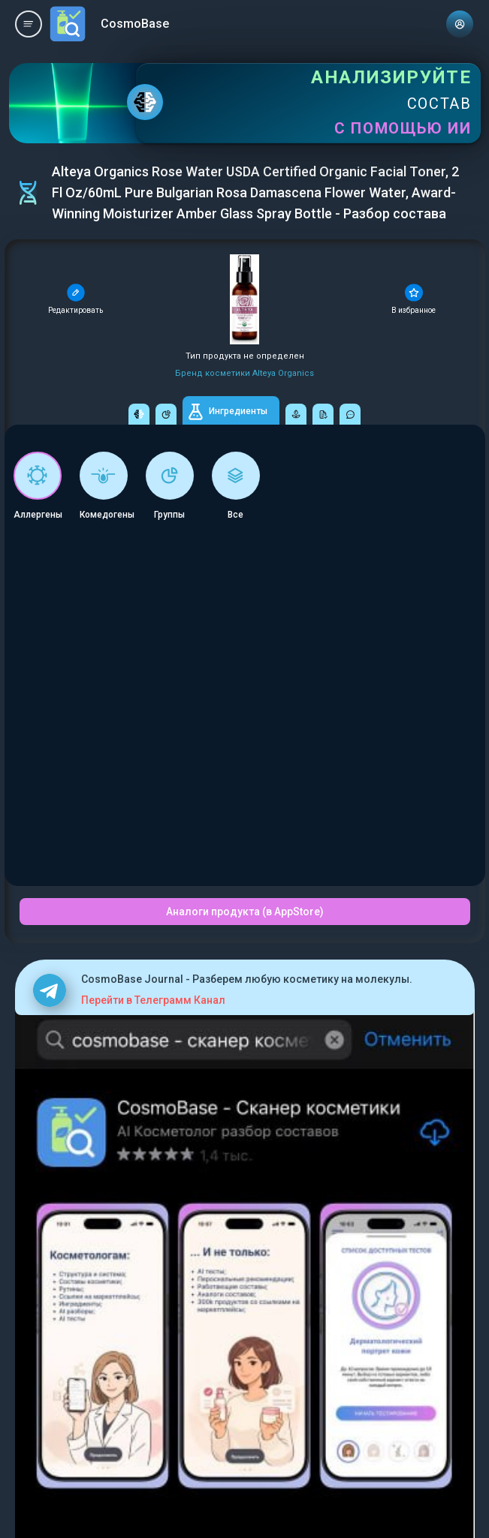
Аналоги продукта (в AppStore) (245, 912)
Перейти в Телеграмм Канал (153, 1000)
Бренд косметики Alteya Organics (244, 373)
